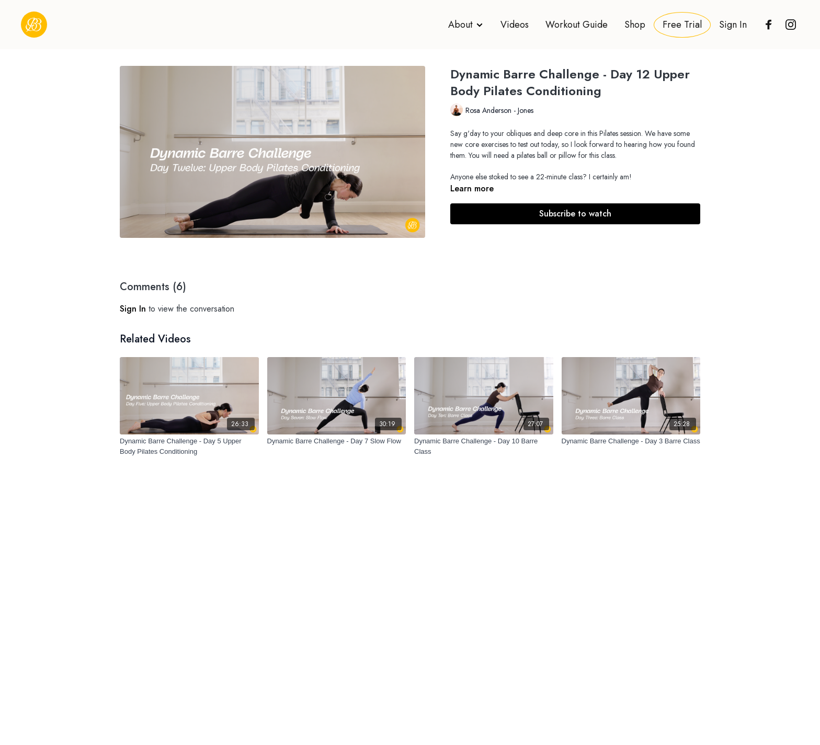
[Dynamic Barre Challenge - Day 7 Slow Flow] (336, 441)
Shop (634, 24)
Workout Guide (576, 24)
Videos (514, 24)
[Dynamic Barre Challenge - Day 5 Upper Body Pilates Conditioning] (189, 446)
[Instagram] (788, 24)
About (466, 24)
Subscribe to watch (575, 214)
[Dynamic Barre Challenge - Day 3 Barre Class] (631, 441)
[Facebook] (766, 24)
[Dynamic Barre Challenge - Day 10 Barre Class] (483, 446)
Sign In (733, 24)
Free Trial (682, 24)
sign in (133, 309)
